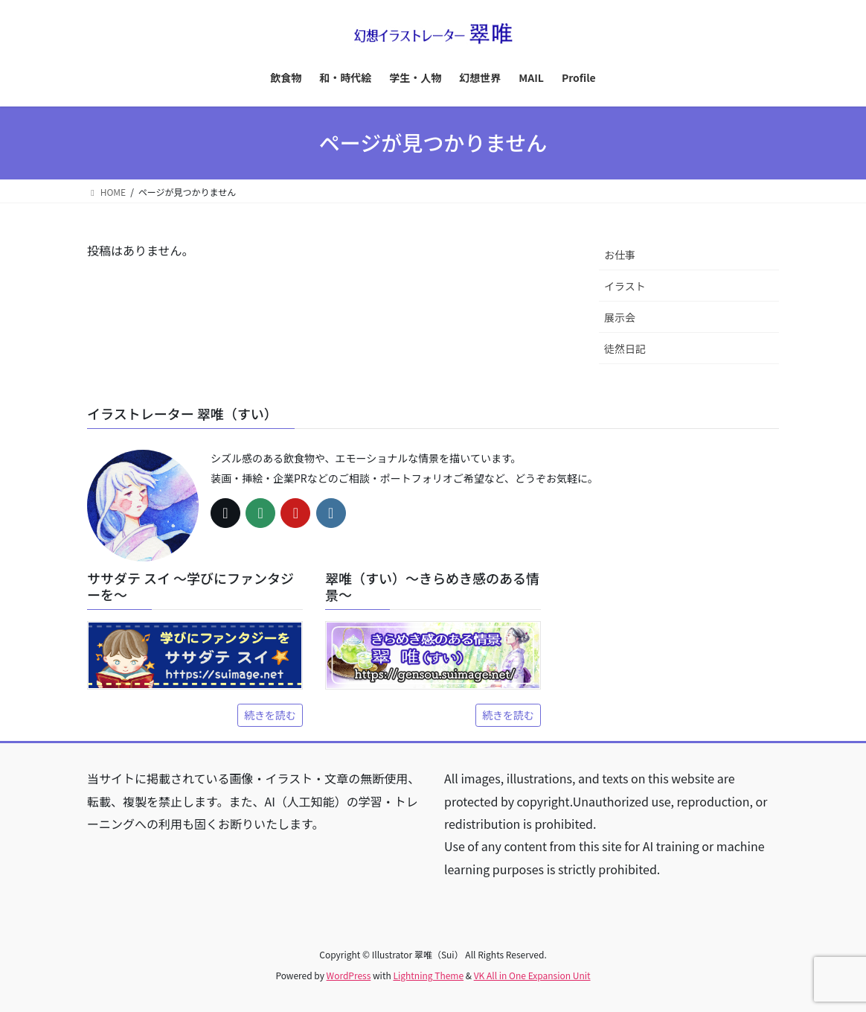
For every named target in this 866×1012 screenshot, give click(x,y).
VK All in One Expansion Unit (532, 975)
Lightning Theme (428, 975)
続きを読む (270, 714)
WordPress (349, 975)
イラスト (625, 286)
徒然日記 (625, 348)
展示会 (619, 317)
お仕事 (619, 254)
